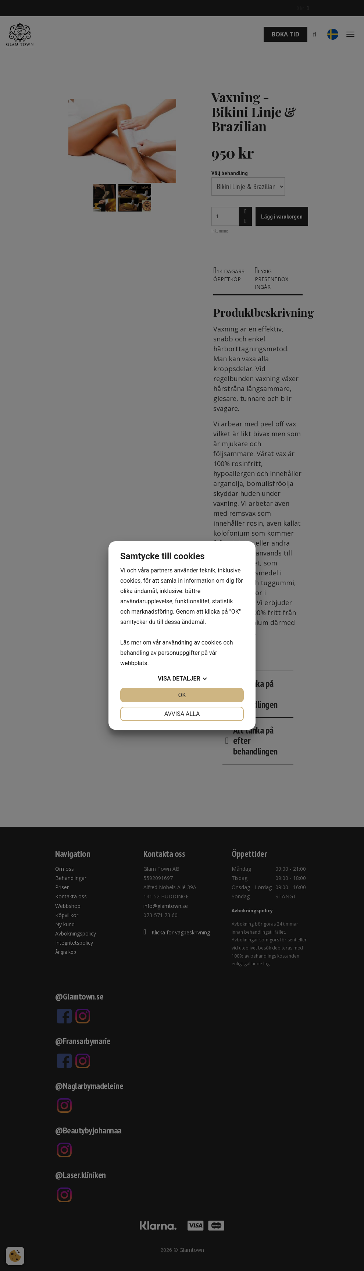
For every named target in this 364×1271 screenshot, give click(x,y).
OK (182, 695)
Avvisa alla (182, 713)
